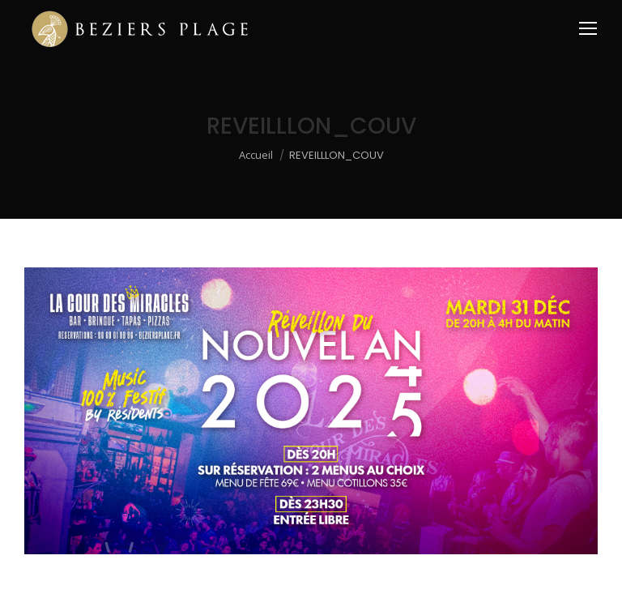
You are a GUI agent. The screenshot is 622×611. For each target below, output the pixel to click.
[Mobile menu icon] (588, 28)
